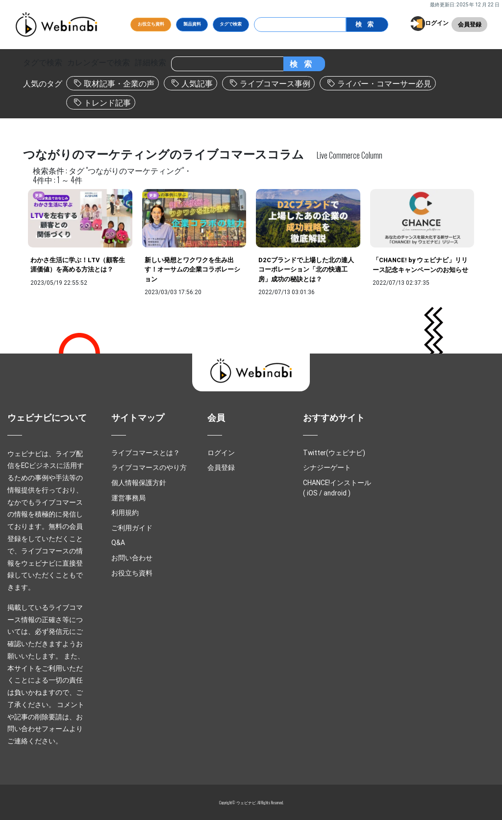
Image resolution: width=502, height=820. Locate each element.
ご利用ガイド (131, 527)
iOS (312, 493)
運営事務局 (128, 497)
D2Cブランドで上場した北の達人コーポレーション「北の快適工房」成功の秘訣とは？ (306, 269)
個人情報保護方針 (138, 482)
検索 (366, 24)
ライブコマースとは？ (145, 452)
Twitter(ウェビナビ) (334, 452)
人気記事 (197, 83)
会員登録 (469, 24)
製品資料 (192, 24)
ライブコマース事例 (275, 83)
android (335, 493)
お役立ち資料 (151, 24)
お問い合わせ (131, 557)
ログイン (437, 23)
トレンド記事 (107, 103)
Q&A (118, 542)
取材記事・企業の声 (119, 83)
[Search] (300, 24)
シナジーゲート (327, 467)
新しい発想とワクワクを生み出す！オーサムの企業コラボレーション (192, 269)
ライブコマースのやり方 (149, 467)
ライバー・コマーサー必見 (384, 83)
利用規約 (125, 512)
